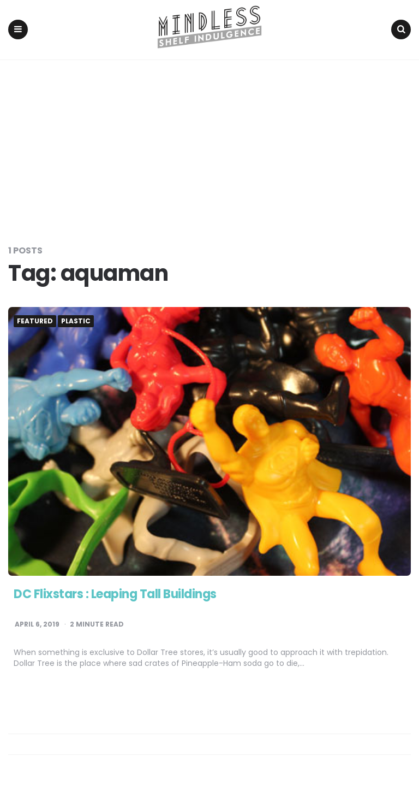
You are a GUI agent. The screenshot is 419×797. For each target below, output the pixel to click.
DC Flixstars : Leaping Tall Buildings (115, 594)
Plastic (76, 321)
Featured (35, 321)
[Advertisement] (209, 142)
